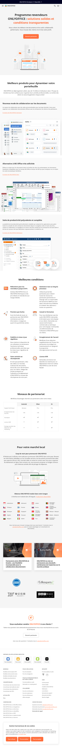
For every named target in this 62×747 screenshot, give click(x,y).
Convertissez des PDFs (8, 691)
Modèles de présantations (9, 678)
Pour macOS (28, 662)
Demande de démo (46, 695)
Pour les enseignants (28, 674)
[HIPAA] (43, 674)
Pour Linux (18, 662)
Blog (4, 698)
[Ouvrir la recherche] (55, 6)
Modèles (5, 669)
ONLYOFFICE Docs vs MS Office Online (12, 705)
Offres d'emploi (26, 697)
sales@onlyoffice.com (18, 527)
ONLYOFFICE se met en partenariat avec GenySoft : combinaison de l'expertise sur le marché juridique (48, 564)
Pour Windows (8, 662)
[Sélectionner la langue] (58, 6)
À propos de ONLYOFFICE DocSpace (12, 112)
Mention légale (45, 697)
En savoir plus (22, 734)
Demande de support (47, 693)
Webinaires (44, 689)
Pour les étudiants (27, 672)
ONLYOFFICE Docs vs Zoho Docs (11, 709)
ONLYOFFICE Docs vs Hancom (10, 717)
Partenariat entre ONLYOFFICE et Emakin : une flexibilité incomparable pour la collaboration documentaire (17, 564)
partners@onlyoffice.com (51, 707)
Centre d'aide (45, 684)
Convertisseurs (8, 682)
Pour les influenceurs (28, 695)
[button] (16, 582)
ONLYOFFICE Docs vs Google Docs (11, 707)
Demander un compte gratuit (30, 684)
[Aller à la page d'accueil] (10, 6)
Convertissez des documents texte (11, 685)
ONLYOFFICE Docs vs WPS (9, 713)
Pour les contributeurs (28, 691)
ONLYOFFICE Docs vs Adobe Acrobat (12, 715)
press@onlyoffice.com (48, 709)
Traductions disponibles (43, 497)
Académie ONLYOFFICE (47, 686)
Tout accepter (37, 739)
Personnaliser (24, 739)
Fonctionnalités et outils (28, 682)
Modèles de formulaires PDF (10, 672)
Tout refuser (11, 739)
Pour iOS (47, 662)
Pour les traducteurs (27, 693)
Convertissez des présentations (10, 689)
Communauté (45, 682)
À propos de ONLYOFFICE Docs (11, 174)
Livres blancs (45, 691)
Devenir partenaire (31, 36)
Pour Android (37, 662)
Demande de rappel (37, 711)
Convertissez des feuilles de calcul (11, 687)
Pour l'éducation (28, 669)
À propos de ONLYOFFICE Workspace (12, 233)
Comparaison (7, 702)
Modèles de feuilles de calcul (10, 676)
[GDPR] (47, 674)
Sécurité (44, 669)
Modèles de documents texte (10, 674)
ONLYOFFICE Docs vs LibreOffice (11, 711)
